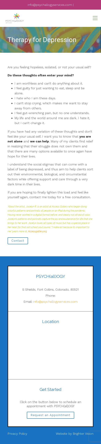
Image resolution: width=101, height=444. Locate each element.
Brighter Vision (83, 433)
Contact (17, 240)
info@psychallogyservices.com (55, 301)
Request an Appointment (50, 415)
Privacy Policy (17, 433)
